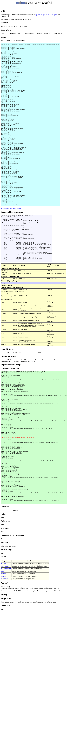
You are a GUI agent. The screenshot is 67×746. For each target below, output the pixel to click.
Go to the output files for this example (11, 241)
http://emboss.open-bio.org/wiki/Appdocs (46, 14)
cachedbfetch (4, 634)
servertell (3, 642)
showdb (3, 644)
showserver (4, 647)
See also (4, 625)
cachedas (3, 632)
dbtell (2, 639)
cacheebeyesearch (6, 637)
